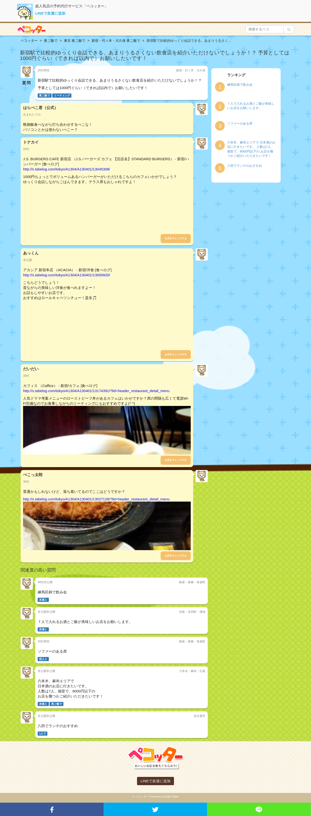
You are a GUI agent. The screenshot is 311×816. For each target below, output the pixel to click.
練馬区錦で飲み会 (239, 84)
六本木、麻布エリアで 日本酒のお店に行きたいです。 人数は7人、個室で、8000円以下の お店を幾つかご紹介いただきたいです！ (251, 149)
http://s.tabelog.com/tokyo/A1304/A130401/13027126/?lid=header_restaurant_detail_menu (96, 499)
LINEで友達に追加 (50, 13)
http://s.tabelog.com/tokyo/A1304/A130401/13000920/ (66, 275)
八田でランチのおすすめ (244, 166)
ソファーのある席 (239, 123)
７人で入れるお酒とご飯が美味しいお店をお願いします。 (251, 106)
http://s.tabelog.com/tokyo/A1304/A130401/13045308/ (66, 169)
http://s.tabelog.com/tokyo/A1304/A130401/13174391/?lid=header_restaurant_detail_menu (96, 391)
